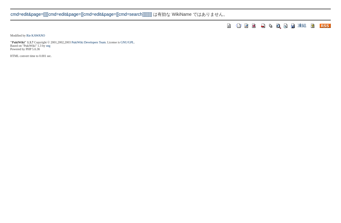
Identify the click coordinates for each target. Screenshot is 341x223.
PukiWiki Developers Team (89, 42)
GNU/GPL (127, 42)
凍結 (302, 25)
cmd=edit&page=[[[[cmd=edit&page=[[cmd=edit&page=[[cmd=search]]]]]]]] (81, 14)
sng (48, 45)
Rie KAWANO (35, 35)
